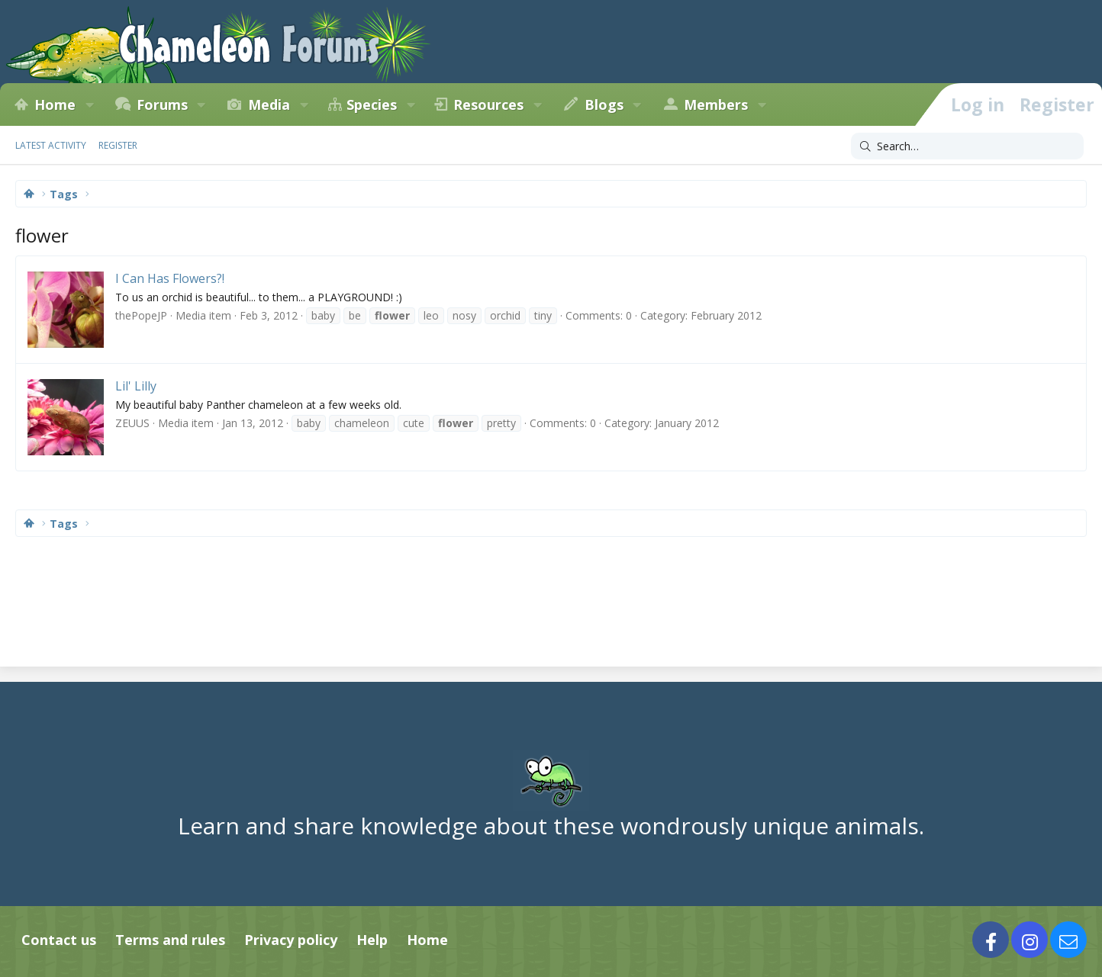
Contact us (58, 939)
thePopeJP (141, 315)
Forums (162, 104)
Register (117, 145)
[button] (89, 104)
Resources (488, 104)
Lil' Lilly (135, 386)
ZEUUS (132, 423)
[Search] (967, 146)
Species (371, 104)
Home (55, 104)
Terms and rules (170, 939)
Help (372, 939)
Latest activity (50, 145)
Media (269, 104)
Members (716, 104)
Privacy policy (290, 939)
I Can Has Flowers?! (169, 278)
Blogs (604, 104)
